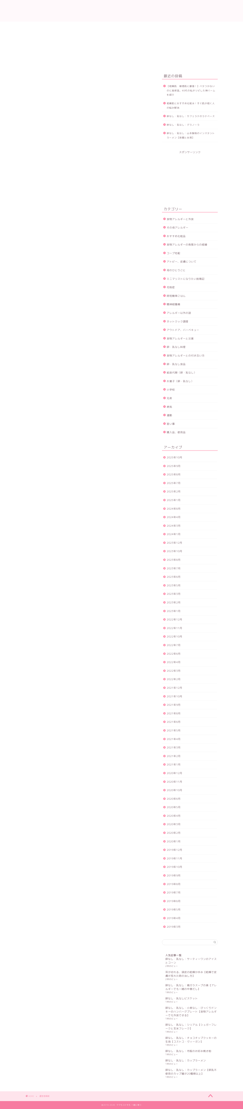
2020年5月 (174, 807)
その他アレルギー (177, 227)
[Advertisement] (190, 175)
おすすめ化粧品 (176, 236)
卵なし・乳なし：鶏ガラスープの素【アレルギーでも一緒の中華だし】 (191, 987)
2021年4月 (174, 739)
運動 (169, 415)
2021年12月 (174, 688)
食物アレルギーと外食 (180, 219)
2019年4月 (174, 918)
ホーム (70, 25)
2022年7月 (174, 645)
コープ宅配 (173, 253)
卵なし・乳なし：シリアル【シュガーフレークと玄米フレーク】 (191, 1026)
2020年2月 (174, 833)
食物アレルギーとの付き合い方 (186, 355)
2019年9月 (174, 875)
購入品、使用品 (176, 432)
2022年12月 (174, 619)
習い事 (171, 424)
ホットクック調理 (177, 321)
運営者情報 (89, 25)
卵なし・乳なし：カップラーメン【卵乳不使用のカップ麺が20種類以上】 (191, 1071)
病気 (169, 407)
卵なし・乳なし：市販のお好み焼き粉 (188, 1051)
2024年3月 (174, 526)
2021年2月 (174, 756)
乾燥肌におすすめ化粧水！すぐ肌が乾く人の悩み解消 (191, 105)
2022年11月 (174, 628)
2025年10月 (174, 457)
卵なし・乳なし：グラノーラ (183, 124)
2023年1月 (174, 611)
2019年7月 (174, 892)
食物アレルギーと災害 (180, 338)
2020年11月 (174, 782)
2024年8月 (174, 508)
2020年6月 (174, 799)
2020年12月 (174, 773)
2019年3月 (174, 927)
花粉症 (171, 287)
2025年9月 (174, 466)
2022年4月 (174, 662)
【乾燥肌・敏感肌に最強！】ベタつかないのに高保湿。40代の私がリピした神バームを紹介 (191, 90)
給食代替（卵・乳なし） (181, 372)
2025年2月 (174, 491)
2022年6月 (174, 654)
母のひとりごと (176, 270)
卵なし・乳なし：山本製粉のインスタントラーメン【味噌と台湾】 (191, 135)
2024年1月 (174, 534)
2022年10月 (174, 636)
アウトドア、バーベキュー (183, 330)
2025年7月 (174, 483)
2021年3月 (174, 747)
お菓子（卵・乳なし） (180, 381)
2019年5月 (174, 909)
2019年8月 (174, 884)
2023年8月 (174, 560)
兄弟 (169, 398)
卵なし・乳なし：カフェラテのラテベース (191, 116)
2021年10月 (174, 696)
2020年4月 (174, 816)
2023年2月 (174, 602)
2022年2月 (174, 679)
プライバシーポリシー (140, 25)
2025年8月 (174, 474)
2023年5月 (174, 585)
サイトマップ (168, 25)
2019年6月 (174, 901)
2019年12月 (174, 850)
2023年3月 (174, 594)
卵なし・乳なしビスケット (181, 998)
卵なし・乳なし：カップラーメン (185, 1060)
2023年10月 (174, 551)
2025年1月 (174, 500)
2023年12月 (174, 543)
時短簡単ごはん (176, 296)
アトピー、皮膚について (181, 261)
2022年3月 (174, 671)
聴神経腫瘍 (173, 304)
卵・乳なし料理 (176, 347)
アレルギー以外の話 (179, 313)
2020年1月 (174, 841)
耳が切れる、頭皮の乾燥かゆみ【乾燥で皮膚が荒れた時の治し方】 (191, 974)
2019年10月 (174, 867)
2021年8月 (174, 713)
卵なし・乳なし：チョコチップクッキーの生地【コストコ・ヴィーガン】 (191, 1039)
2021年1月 (174, 764)
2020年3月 (174, 824)
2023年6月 (174, 577)
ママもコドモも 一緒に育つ (121, 10)
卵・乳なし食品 (176, 364)
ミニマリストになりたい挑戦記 (186, 279)
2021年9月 (174, 705)
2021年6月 (174, 722)
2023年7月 (174, 568)
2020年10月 (174, 790)
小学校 (171, 389)
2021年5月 (174, 730)
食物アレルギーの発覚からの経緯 (187, 244)
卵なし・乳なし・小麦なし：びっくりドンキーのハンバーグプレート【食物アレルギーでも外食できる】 (191, 1011)
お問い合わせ (111, 25)
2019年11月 (174, 858)
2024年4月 (174, 517)
